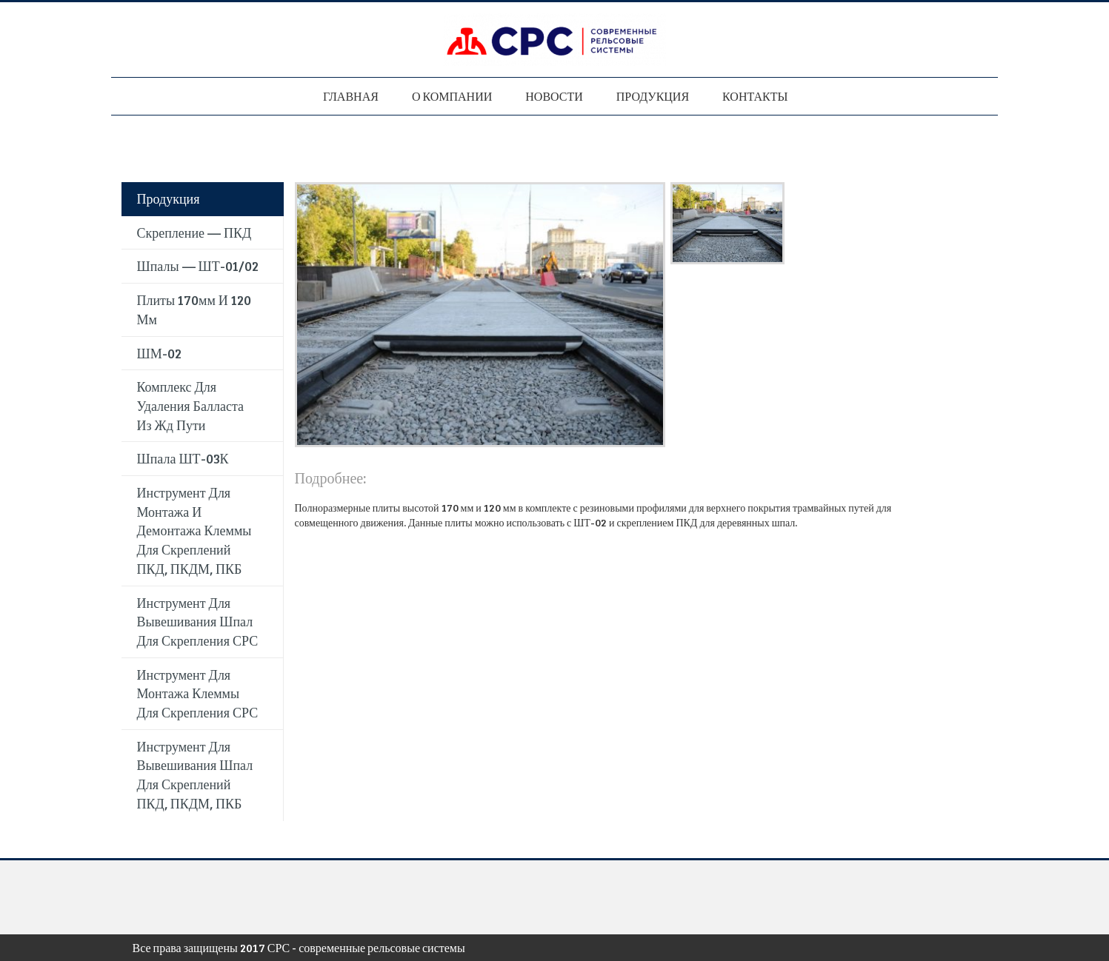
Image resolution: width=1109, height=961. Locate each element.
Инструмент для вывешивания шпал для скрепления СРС (198, 621)
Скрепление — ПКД (194, 232)
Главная (351, 96)
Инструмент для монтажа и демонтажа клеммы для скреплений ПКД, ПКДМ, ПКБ (194, 530)
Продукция (652, 96)
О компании (452, 96)
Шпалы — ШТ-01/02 (198, 266)
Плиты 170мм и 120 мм (194, 309)
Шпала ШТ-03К (183, 458)
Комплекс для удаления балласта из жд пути (190, 405)
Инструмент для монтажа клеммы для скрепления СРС (198, 693)
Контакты (754, 96)
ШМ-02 (159, 353)
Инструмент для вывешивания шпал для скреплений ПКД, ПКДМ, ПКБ (195, 774)
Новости (554, 96)
